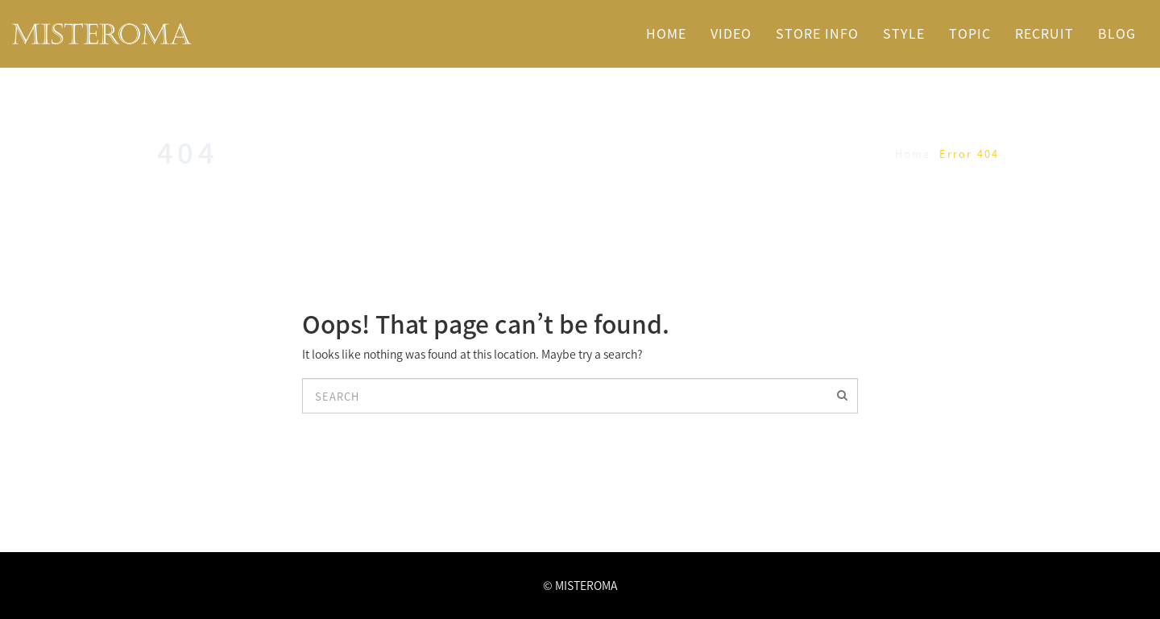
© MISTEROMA (580, 585)
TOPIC (970, 33)
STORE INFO (817, 33)
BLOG (1117, 33)
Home (913, 153)
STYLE (904, 33)
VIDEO (731, 33)
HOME (666, 33)
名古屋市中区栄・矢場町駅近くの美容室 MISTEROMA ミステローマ (182, 34)
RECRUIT (1044, 33)
